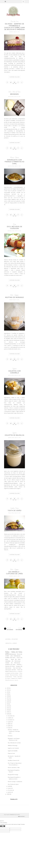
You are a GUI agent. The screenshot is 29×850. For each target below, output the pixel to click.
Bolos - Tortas (16, 669)
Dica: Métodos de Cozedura (14, 742)
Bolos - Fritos (19, 673)
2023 (8, 688)
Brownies (14, 94)
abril (9, 786)
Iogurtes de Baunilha (14, 435)
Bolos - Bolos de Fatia (14, 91)
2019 (8, 694)
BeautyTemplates (17, 814)
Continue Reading (14, 76)
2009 (8, 713)
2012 (8, 708)
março (9, 788)
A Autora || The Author (11, 639)
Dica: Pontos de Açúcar (13, 784)
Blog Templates (6, 814)
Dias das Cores (14, 21)
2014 (8, 704)
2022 (8, 690)
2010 (8, 711)
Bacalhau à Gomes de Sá (13, 760)
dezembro (10, 715)
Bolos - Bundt (9, 659)
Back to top (21, 816)
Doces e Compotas (18, 671)
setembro (10, 719)
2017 (8, 698)
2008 (8, 794)
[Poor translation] (3, 826)
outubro (10, 717)
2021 (8, 692)
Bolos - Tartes (16, 657)
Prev (6, 43)
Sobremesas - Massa (13, 680)
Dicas (14, 224)
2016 (8, 700)
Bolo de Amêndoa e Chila (14, 767)
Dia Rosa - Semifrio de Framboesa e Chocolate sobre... (14, 731)
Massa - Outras (14, 157)
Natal (11, 671)
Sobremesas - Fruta (10, 668)
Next (23, 43)
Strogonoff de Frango (13, 774)
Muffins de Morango (14, 297)
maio (9, 727)
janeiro (9, 792)
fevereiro (10, 790)
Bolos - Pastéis (19, 675)
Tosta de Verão (14, 510)
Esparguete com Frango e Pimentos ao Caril (14, 161)
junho (9, 725)
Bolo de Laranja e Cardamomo (15, 781)
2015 (8, 702)
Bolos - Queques (14, 295)
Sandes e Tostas (14, 508)
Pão (13, 673)
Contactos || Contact (11, 643)
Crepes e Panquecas (11, 678)
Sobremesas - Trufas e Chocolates (14, 676)
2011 (8, 709)
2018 (8, 696)
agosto (9, 721)
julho (9, 723)
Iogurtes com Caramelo (13, 748)
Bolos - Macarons (10, 675)
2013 (8, 706)
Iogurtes (14, 368)
